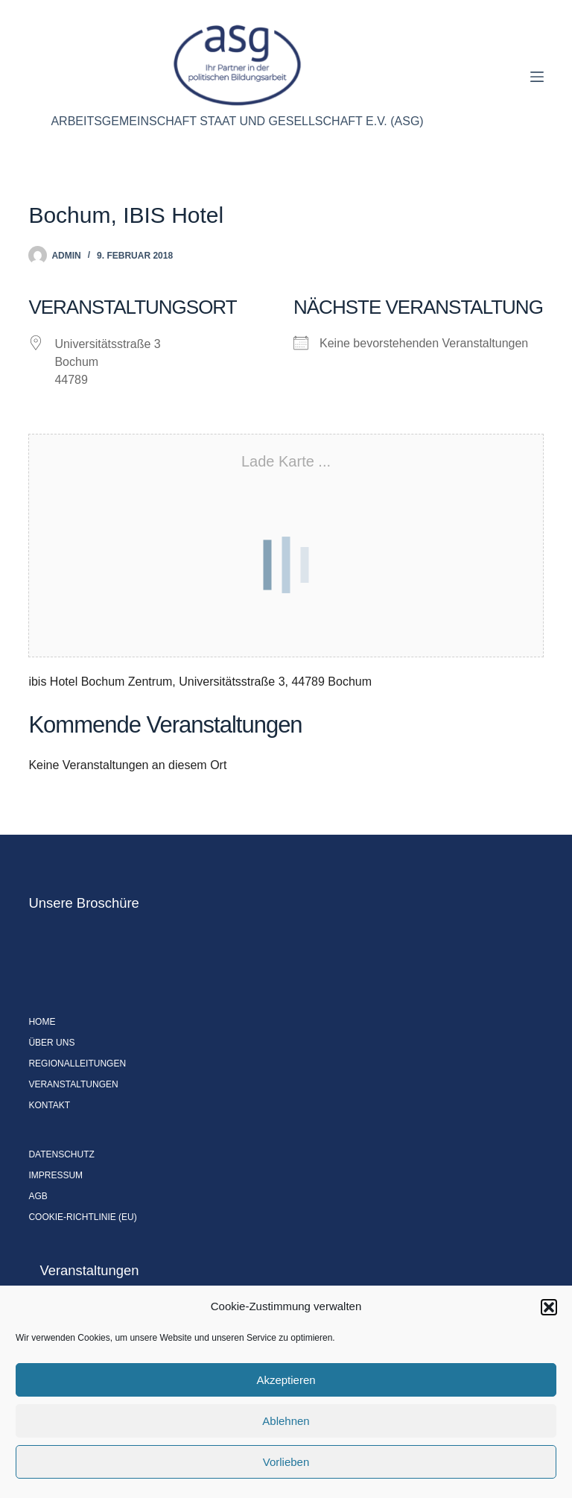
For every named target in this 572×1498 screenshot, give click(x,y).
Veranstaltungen (73, 1084)
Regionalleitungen (77, 1063)
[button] (548, 1307)
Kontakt (49, 1105)
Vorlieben (286, 1462)
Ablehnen (285, 1421)
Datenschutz (61, 1154)
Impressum (55, 1175)
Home (41, 1022)
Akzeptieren (285, 1380)
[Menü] (537, 76)
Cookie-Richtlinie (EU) (82, 1217)
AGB (37, 1196)
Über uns (51, 1042)
